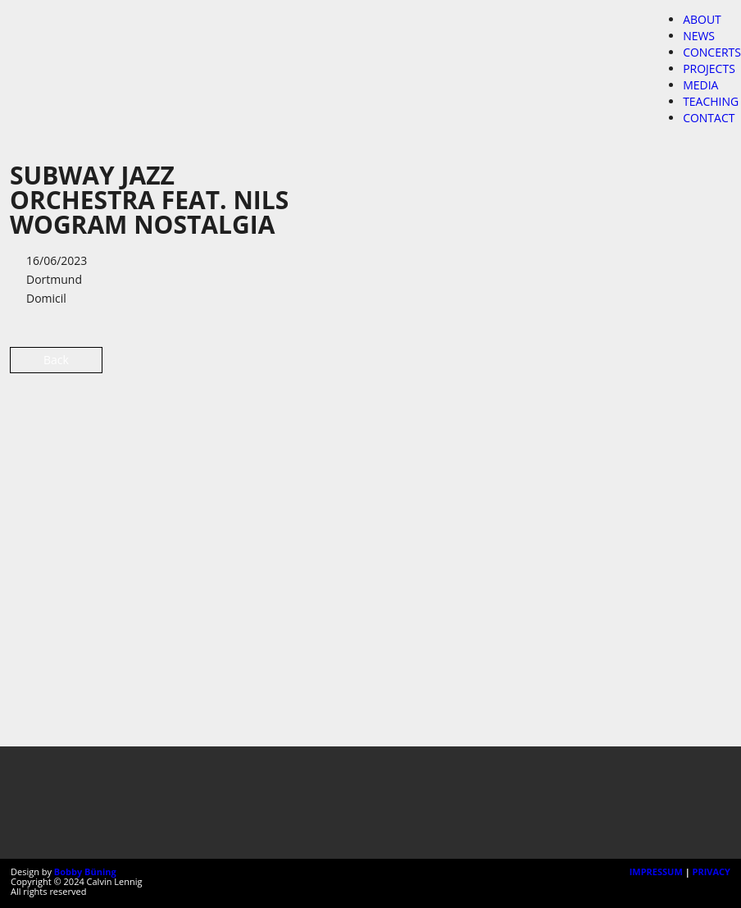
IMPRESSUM (656, 871)
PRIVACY (711, 871)
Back (56, 359)
